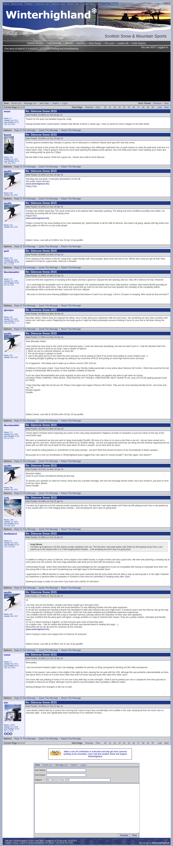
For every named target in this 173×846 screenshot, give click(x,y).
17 (138, 107)
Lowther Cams (89, 4)
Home (7, 4)
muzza (7, 111)
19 (148, 107)
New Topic (44, 103)
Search (55, 103)
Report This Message (71, 130)
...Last (159, 107)
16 (133, 107)
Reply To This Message (25, 130)
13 (119, 107)
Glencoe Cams (59, 4)
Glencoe (69, 43)
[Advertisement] (86, 77)
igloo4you (9, 310)
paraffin (8, 171)
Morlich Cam (74, 4)
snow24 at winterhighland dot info (33, 843)
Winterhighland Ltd (160, 843)
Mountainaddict (11, 272)
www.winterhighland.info (37, 184)
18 (143, 107)
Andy (6, 498)
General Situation (36, 43)
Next (166, 103)
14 (124, 107)
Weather (29, 4)
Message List (30, 103)
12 (114, 107)
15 (129, 107)
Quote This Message (48, 130)
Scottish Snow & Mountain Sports (135, 36)
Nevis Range (95, 43)
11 (110, 107)
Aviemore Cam (43, 4)
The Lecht (109, 43)
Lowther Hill (122, 43)
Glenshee (81, 43)
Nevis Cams (103, 4)
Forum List (16, 103)
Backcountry (18, 4)
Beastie (7, 135)
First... (99, 107)
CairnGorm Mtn (54, 43)
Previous (157, 103)
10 (105, 107)
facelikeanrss (10, 534)
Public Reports (138, 43)
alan (6, 702)
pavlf (6, 251)
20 (152, 107)
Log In (65, 103)
